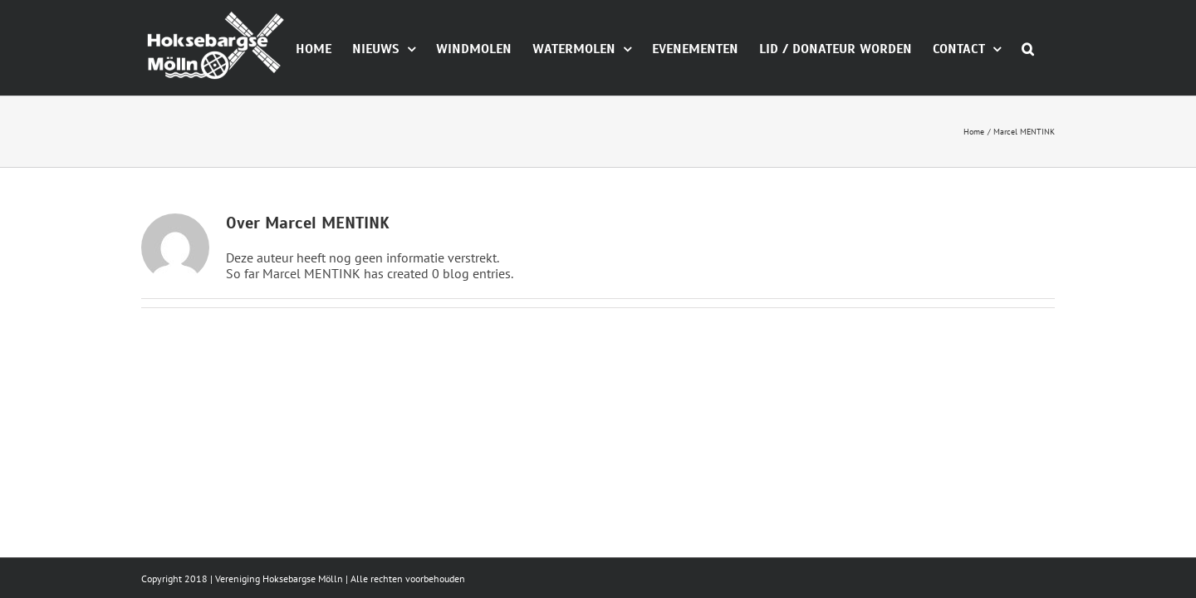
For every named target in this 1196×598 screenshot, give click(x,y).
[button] (1048, 122)
